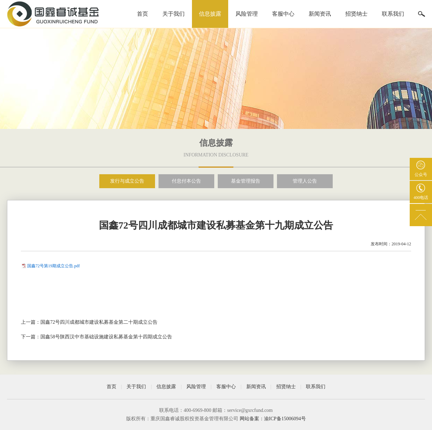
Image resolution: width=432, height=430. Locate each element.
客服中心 (283, 14)
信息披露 (210, 14)
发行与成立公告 (127, 181)
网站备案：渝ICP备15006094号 (273, 418)
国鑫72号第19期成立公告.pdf (53, 265)
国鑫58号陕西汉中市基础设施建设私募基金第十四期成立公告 (106, 336)
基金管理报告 (245, 181)
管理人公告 (305, 181)
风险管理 (247, 14)
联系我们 (393, 14)
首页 (142, 14)
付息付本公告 (186, 181)
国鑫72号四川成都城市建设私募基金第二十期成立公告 (98, 322)
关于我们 (173, 14)
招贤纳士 (356, 14)
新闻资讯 (320, 14)
